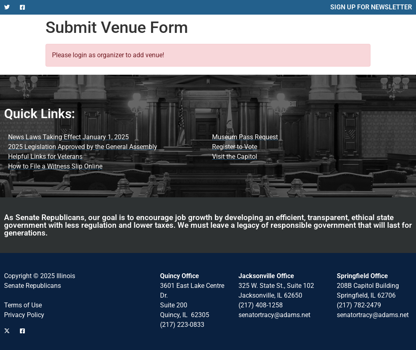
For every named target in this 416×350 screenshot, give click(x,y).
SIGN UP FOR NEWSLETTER (371, 7)
